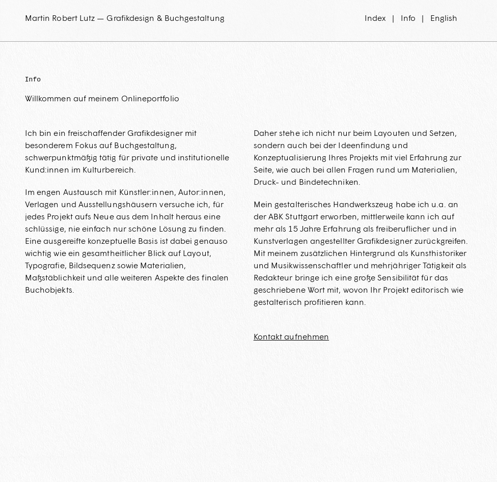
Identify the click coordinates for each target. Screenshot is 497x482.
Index (375, 18)
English (444, 18)
